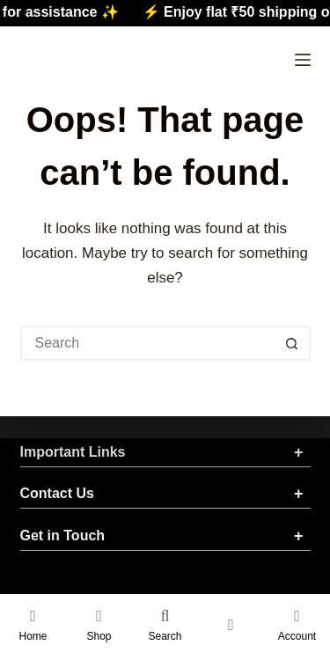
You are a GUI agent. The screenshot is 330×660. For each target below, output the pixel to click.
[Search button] (293, 343)
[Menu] (303, 60)
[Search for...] (147, 343)
